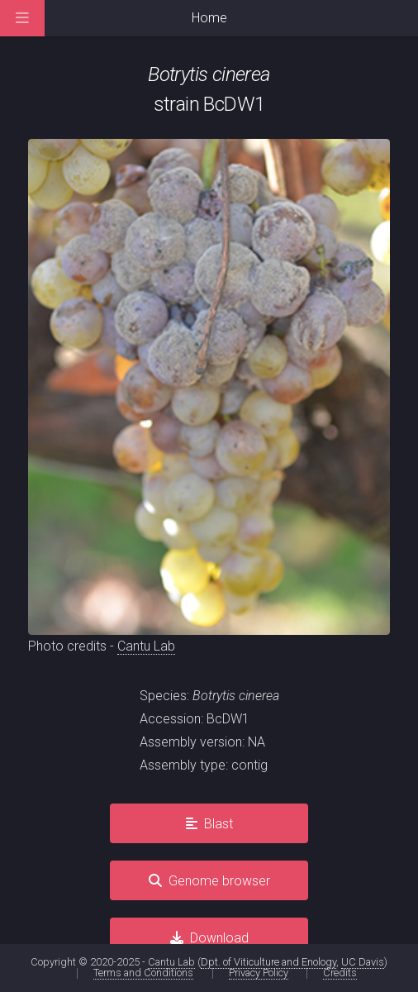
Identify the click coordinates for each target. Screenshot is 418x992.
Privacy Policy (258, 972)
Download (219, 938)
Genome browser (219, 881)
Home (209, 18)
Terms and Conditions (143, 972)
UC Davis (362, 962)
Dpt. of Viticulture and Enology (268, 962)
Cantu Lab (146, 646)
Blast (218, 824)
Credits (340, 972)
